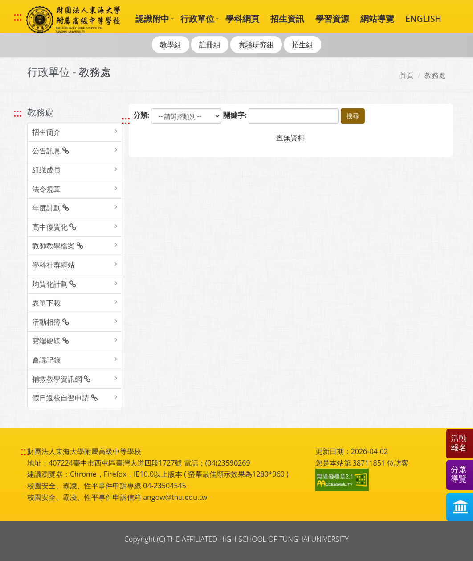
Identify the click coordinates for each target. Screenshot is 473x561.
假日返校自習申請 (65, 398)
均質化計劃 (54, 284)
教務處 (435, 75)
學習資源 (332, 18)
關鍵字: (235, 115)
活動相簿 (50, 322)
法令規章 (46, 189)
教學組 (170, 45)
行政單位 (197, 18)
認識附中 (152, 18)
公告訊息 (50, 151)
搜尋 (353, 115)
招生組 (302, 45)
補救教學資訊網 (61, 379)
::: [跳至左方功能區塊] (17, 112)
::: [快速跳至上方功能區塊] (17, 16)
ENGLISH (423, 18)
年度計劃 (50, 208)
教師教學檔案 (57, 246)
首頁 (407, 75)
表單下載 (46, 303)
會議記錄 (46, 360)
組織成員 (46, 170)
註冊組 (209, 45)
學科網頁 (242, 18)
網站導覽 (377, 18)
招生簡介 (46, 132)
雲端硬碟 (50, 341)
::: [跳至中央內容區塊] (126, 120)
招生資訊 (287, 18)
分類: (141, 115)
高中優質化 (54, 227)
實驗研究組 (256, 45)
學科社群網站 (53, 265)
